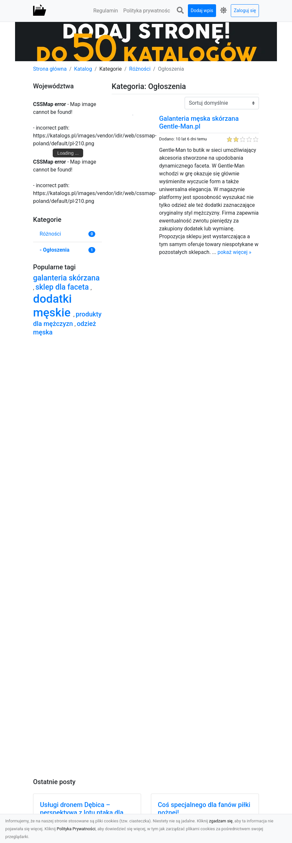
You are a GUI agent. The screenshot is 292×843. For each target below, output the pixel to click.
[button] (180, 10)
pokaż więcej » (234, 252)
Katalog (83, 69)
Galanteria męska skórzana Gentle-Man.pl (199, 122)
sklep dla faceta (63, 287)
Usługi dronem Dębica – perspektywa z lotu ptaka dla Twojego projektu (81, 812)
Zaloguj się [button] (245, 10)
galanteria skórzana (66, 278)
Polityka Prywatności (76, 828)
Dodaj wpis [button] (202, 10)
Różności (140, 69)
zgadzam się (221, 820)
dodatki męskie (53, 305)
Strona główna (50, 69)
